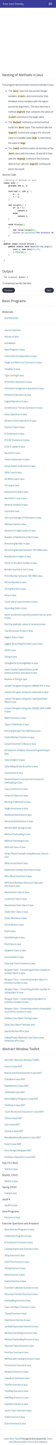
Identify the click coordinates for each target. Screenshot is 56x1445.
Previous (8, 290)
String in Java (10, 656)
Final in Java (9, 931)
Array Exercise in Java (14, 1255)
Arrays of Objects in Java (16, 795)
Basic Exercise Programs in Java (19, 1229)
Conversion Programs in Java (17, 1236)
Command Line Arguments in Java (20, 356)
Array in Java (10, 595)
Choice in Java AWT (13, 1118)
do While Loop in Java (14, 479)
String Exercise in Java (14, 1268)
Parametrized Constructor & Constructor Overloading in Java (24, 781)
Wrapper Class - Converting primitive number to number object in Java (27, 971)
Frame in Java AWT (13, 1066)
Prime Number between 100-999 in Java (23, 576)
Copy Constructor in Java (16, 789)
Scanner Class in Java (14, 427)
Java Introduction (12, 330)
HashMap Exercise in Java (16, 1397)
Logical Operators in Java (16, 401)
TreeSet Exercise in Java (15, 1384)
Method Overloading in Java (17, 834)
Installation (10, 343)
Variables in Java (12, 369)
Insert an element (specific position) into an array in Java (28, 616)
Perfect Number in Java (15, 582)
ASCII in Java (10, 650)
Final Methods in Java (14, 937)
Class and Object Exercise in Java (19, 1307)
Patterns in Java (12, 1217)
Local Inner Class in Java (15, 899)
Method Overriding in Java (16, 840)
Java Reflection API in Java (16, 1031)
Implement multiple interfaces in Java (22, 869)
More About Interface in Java (18, 876)
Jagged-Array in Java (13, 637)
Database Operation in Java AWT (20, 1157)
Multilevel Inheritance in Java (18, 815)
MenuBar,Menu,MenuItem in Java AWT (22, 1137)
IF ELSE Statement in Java (16, 440)
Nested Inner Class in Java (16, 892)
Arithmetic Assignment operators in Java (24, 388)
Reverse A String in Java (15, 679)
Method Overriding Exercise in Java (20, 1333)
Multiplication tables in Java (17, 556)
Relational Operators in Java (17, 395)
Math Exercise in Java (14, 1274)
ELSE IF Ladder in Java (14, 446)
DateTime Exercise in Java (16, 1262)
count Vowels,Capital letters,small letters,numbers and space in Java (21, 671)
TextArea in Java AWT (14, 1105)
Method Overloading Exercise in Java (21, 1339)
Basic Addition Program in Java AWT (21, 1098)
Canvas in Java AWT (13, 1131)
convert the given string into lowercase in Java (26, 692)
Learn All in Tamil (12, 1438)
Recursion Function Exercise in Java (20, 1294)
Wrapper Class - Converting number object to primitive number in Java (26, 981)
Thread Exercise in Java (15, 1313)
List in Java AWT (12, 1124)
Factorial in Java (11, 511)
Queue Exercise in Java (15, 1423)
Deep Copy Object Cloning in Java (19, 1024)
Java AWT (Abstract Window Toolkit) (21, 1060)
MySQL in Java (11, 1181)
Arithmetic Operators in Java (18, 382)
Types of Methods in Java (16, 724)
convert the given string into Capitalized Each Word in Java (26, 700)
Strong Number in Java (15, 589)
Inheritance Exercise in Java (17, 1320)
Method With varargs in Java (17, 827)
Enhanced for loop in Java (16, 492)
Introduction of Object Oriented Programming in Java (27, 751)
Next (49, 290)
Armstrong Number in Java (17, 543)
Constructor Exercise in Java (17, 1365)
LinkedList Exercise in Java (16, 1378)
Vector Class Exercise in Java (18, 1410)
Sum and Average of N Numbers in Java (22, 517)
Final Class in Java (12, 944)
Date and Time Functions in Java (19, 963)
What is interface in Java (16, 863)
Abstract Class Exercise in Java (19, 1345)
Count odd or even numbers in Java (20, 601)
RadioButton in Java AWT (16, 1086)
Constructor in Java (13, 773)
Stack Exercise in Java (14, 1417)
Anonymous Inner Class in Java (18, 905)
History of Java (11, 336)
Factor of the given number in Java (20, 563)
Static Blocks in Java (14, 924)
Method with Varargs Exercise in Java (22, 1358)
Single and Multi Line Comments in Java (23, 362)
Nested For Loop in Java (15, 498)
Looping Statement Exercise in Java (21, 1249)
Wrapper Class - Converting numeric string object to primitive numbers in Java (27, 1010)
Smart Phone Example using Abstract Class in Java (26, 855)
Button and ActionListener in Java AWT (23, 1073)
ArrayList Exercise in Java (16, 1371)
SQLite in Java (11, 1169)
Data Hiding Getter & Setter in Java (21, 766)
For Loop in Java (11, 485)
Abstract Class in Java (14, 847)
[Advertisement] (28, 39)
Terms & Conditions (37, 1442)
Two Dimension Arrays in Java (18, 630)
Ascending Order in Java (15, 608)
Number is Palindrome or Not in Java (21, 537)
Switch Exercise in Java (15, 1281)
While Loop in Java (12, 472)
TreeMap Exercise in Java (16, 1391)
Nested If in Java (12, 453)
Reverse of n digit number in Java (20, 530)
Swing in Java (10, 1193)
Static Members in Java (15, 918)
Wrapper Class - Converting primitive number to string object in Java (27, 990)
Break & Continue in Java (16, 504)
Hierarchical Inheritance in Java (18, 821)
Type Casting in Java (14, 375)
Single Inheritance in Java (16, 808)
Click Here (26, 283)
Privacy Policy (20, 1442)
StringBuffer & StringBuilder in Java (21, 663)
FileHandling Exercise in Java (17, 1300)
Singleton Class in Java (15, 950)
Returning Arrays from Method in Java (22, 731)
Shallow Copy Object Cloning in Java (20, 1018)
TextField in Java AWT (14, 1092)
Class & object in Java (14, 760)
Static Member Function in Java (19, 737)
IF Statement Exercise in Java (18, 1242)
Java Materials (11, 318)
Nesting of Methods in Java (17, 802)
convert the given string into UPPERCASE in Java (27, 685)
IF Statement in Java (14, 433)
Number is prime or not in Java (18, 569)
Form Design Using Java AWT (18, 1150)
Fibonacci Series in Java (15, 524)
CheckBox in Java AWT (14, 1079)
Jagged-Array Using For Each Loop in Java (23, 643)
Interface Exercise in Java (16, 1352)
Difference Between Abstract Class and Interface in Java (23, 884)
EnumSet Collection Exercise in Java (21, 1287)
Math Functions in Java (15, 718)
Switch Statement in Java (16, 459)
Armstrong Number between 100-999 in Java (25, 550)
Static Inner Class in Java (16, 911)
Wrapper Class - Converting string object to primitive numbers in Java (25, 1000)
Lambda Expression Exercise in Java (21, 1326)
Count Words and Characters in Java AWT (24, 1111)
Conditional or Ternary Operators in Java (23, 407)
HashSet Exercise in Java (16, 1404)
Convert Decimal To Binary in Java (20, 744)
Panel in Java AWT (13, 1144)
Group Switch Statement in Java (19, 466)
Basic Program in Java (14, 349)
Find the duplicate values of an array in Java (25, 624)
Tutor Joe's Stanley (13, 4)
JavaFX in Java (10, 1205)
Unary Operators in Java (15, 414)
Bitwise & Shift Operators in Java (20, 420)
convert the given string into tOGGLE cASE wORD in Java (27, 709)
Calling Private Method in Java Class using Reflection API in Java (24, 1039)
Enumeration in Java (14, 957)
